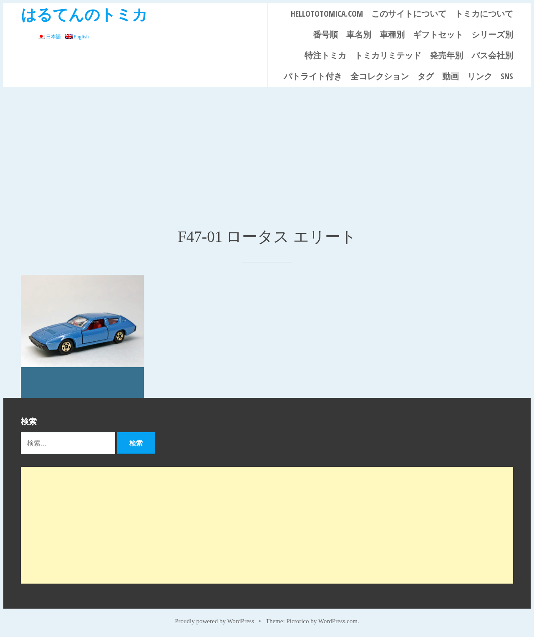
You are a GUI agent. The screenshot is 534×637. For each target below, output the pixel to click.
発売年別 (446, 55)
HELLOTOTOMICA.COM (327, 13)
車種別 (392, 34)
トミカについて (484, 13)
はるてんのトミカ (84, 14)
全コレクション (379, 76)
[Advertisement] (267, 149)
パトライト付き (313, 76)
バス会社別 (492, 55)
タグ (425, 76)
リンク (479, 76)
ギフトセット (438, 34)
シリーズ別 (492, 34)
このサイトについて (408, 13)
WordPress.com (338, 621)
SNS (507, 76)
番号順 (325, 34)
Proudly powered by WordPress (214, 621)
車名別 (358, 34)
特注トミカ (325, 55)
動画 (450, 76)
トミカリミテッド (388, 55)
